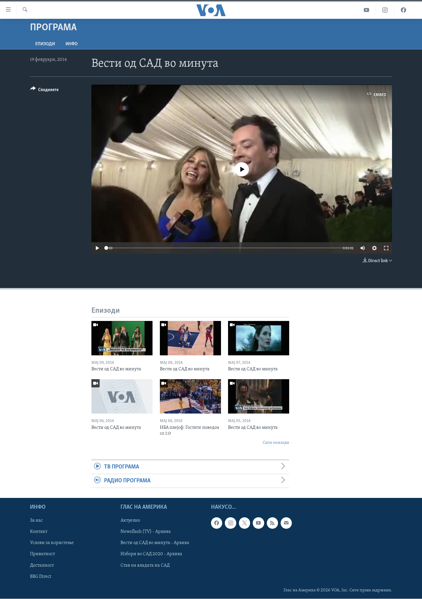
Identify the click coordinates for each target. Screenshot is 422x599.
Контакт (38, 532)
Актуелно (130, 520)
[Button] (44, 91)
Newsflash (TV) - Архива (145, 532)
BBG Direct (40, 576)
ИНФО (72, 44)
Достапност (42, 565)
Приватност (42, 554)
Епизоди (45, 44)
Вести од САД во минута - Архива (154, 543)
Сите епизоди (276, 443)
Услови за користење (52, 543)
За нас (36, 520)
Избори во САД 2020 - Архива (151, 554)
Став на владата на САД (145, 565)
